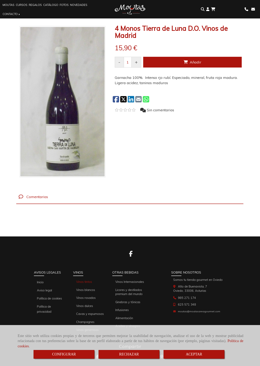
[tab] (129, 197)
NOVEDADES (78, 4)
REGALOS (35, 4)
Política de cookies (49, 298)
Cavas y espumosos (90, 314)
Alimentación (124, 318)
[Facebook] (131, 255)
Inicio (40, 282)
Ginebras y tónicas (127, 302)
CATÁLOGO (50, 4)
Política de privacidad (44, 309)
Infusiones (122, 310)
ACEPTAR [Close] (194, 354)
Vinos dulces (84, 306)
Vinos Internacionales (129, 282)
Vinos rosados (86, 298)
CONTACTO (12, 14)
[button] (207, 9)
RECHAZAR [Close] (129, 354)
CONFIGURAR (64, 354)
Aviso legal (44, 290)
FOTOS (64, 4)
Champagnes (85, 322)
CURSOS (21, 4)
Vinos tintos (84, 282)
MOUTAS (8, 4)
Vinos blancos (85, 290)
